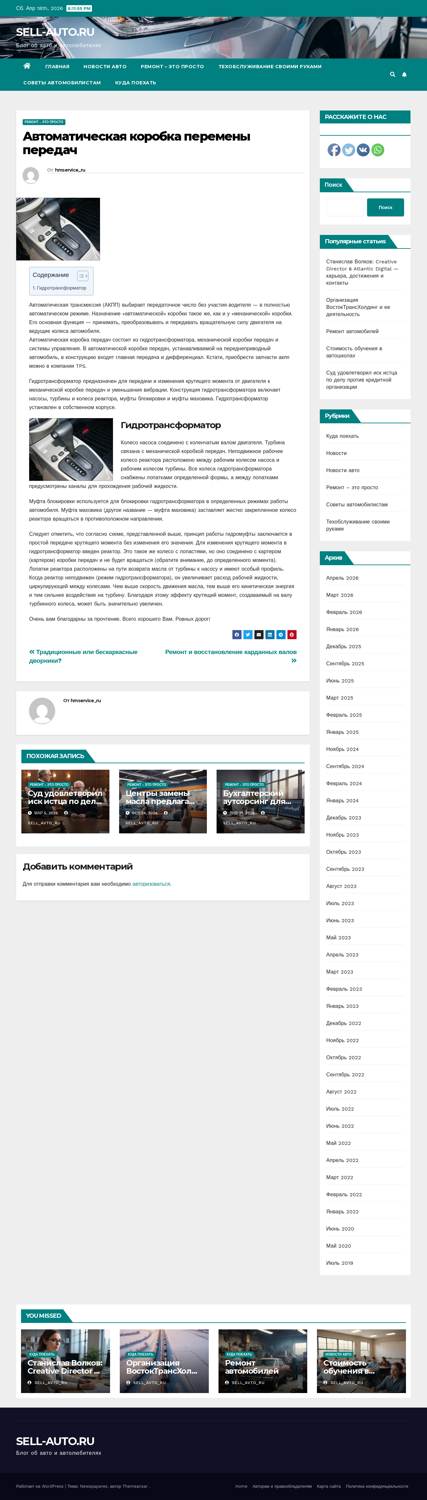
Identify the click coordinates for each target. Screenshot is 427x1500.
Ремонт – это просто (172, 66)
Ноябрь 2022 (342, 1040)
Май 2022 (338, 1143)
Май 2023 (338, 938)
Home (241, 1486)
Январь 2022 (342, 1212)
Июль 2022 (340, 1109)
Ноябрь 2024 (342, 749)
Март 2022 (339, 1177)
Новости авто (105, 66)
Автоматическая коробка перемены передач (136, 143)
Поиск (333, 184)
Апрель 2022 (342, 1160)
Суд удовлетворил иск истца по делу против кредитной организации (361, 380)
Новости (336, 453)
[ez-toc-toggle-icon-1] (79, 277)
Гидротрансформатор (61, 288)
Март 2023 (339, 972)
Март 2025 (339, 698)
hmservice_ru (70, 170)
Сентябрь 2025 (345, 663)
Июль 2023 (340, 903)
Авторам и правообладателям (282, 1486)
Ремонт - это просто (44, 122)
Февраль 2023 (344, 989)
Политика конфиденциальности (377, 1486)
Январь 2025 (342, 732)
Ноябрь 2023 (342, 835)
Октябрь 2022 (343, 1057)
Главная (57, 66)
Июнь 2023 (340, 920)
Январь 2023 (342, 1006)
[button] (392, 74)
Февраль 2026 (344, 612)
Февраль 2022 (344, 1194)
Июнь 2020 (340, 1229)
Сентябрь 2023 (345, 869)
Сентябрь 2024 (345, 766)
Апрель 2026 (342, 578)
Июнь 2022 (340, 1126)
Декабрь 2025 (343, 646)
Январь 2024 (342, 801)
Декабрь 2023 (343, 818)
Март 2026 (340, 595)
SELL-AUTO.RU (55, 32)
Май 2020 (338, 1246)
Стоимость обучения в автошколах (347, 1371)
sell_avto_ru (47, 1382)
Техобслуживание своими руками (270, 66)
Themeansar (135, 1486)
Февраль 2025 (344, 715)
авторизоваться (151, 884)
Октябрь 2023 (343, 852)
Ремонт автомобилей (352, 331)
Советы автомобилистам (62, 83)
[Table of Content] (82, 276)
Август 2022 (341, 1092)
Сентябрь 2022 (345, 1075)
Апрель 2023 (342, 955)
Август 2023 (341, 886)
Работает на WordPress (40, 1486)
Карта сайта (329, 1486)
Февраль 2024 (344, 783)
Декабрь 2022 (343, 1023)
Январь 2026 (342, 629)
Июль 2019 (339, 1263)
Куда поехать (135, 83)
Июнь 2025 (340, 681)
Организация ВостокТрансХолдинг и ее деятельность (358, 307)
